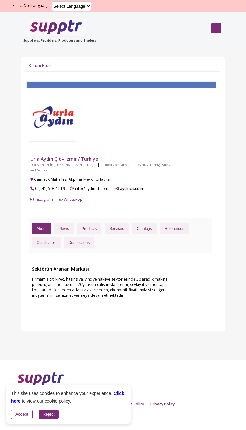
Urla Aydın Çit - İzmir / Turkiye (64, 159)
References (174, 228)
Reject (49, 414)
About (42, 228)
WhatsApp (71, 199)
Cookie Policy (132, 404)
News (64, 228)
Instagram (41, 199)
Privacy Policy (162, 404)
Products (89, 228)
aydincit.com (131, 188)
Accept (21, 414)
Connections (79, 242)
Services (116, 228)
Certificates (46, 242)
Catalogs (144, 228)
